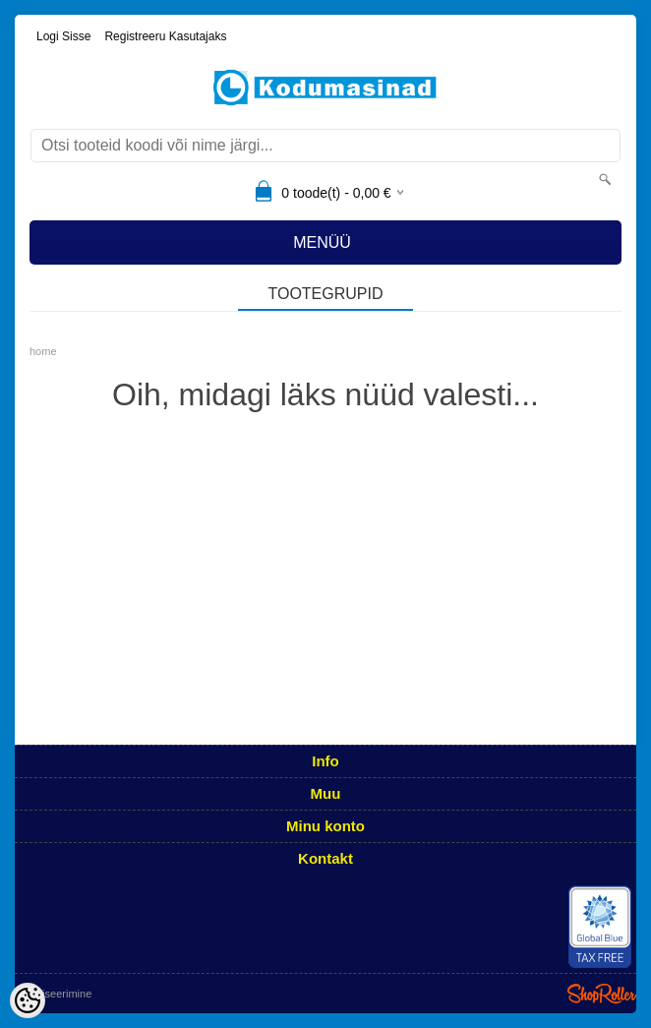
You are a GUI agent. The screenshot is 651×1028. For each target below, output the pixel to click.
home (43, 351)
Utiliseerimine (59, 993)
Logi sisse (63, 36)
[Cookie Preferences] (27, 1000)
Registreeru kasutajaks (165, 36)
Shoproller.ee (601, 993)
